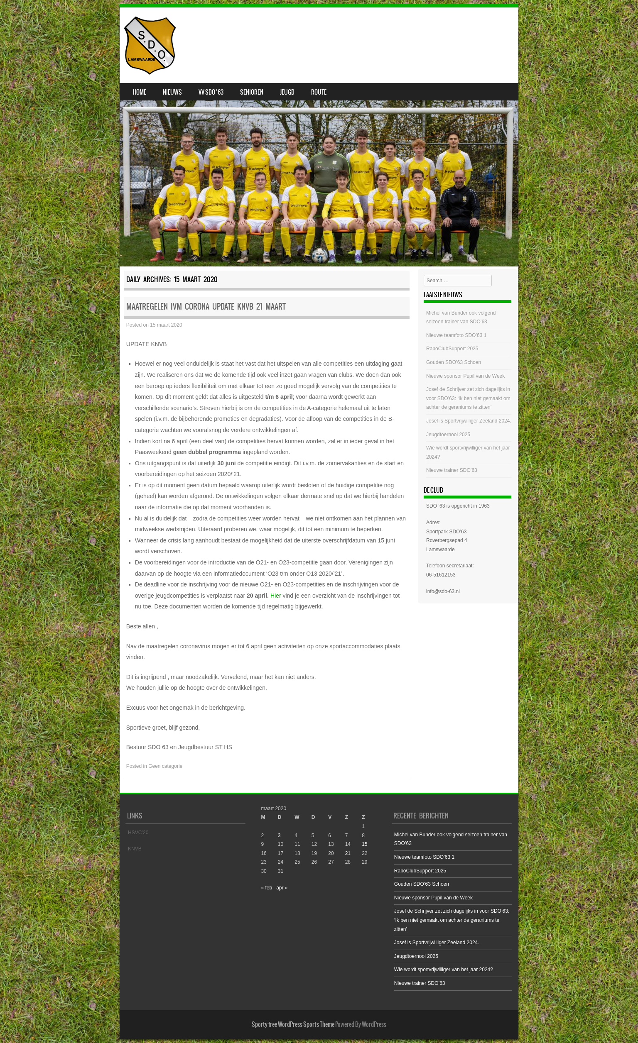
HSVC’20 (138, 832)
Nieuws (172, 92)
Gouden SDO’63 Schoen (453, 362)
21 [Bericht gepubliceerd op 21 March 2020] (348, 853)
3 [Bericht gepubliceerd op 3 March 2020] (279, 835)
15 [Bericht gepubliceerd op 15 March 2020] (364, 844)
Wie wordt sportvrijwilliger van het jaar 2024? (443, 969)
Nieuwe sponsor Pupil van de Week (465, 376)
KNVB (135, 849)
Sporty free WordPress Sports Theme (293, 1024)
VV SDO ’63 (211, 92)
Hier (275, 595)
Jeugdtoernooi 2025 (448, 434)
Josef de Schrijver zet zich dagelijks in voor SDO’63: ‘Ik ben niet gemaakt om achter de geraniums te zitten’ (468, 398)
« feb (266, 888)
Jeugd (287, 92)
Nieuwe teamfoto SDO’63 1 (456, 335)
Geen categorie (165, 766)
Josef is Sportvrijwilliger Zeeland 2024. (468, 421)
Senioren (251, 92)
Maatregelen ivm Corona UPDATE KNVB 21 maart (206, 306)
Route (318, 92)
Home (139, 92)
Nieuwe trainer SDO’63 (451, 470)
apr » (281, 888)
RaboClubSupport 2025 (452, 349)
